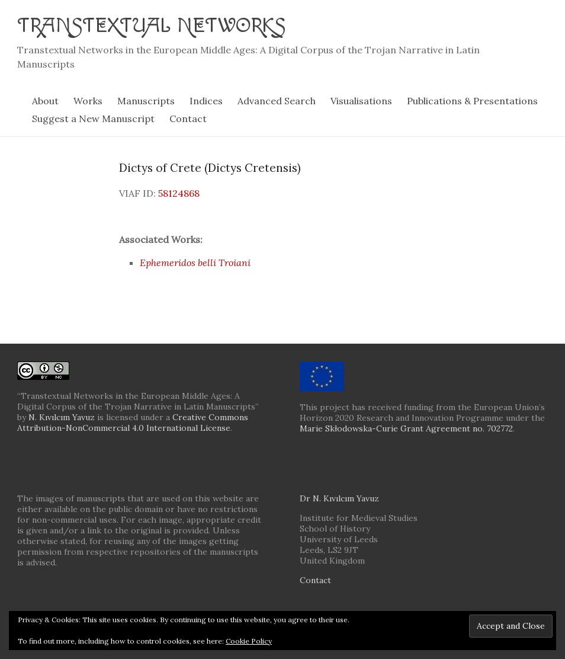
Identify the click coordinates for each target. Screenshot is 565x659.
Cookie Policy (249, 640)
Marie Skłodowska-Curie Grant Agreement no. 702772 (406, 428)
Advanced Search (276, 100)
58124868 (179, 193)
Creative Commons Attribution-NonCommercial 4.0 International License (132, 422)
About (45, 100)
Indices (206, 100)
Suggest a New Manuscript (93, 118)
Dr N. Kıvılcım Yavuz (339, 497)
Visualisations (361, 100)
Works (87, 100)
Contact (188, 118)
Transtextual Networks (153, 25)
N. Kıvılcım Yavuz (61, 416)
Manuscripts (146, 100)
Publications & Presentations (472, 100)
